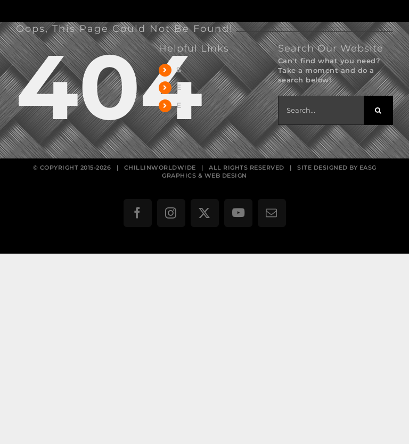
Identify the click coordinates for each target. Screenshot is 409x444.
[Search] (378, 110)
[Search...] (321, 110)
